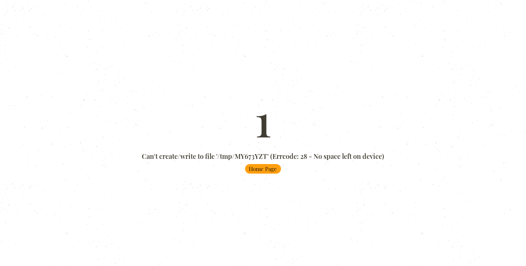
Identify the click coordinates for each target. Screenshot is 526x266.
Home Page (263, 169)
